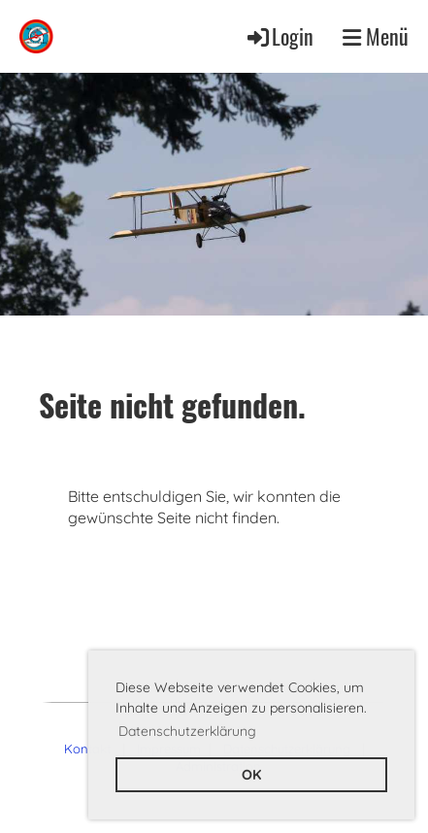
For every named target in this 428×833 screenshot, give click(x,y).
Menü (376, 36)
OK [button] (251, 774)
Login (279, 35)
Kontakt (87, 748)
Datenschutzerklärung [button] (187, 731)
